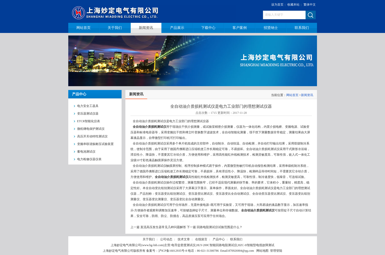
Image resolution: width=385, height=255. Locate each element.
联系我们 (236, 239)
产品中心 (219, 239)
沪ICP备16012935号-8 (172, 250)
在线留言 (201, 239)
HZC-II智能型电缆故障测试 (256, 245)
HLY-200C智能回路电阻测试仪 (216, 245)
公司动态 (166, 239)
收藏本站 (293, 4)
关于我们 (149, 239)
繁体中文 (310, 4)
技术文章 (184, 239)
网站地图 (262, 250)
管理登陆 (276, 250)
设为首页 (277, 4)
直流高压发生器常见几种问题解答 (163, 227)
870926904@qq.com (241, 250)
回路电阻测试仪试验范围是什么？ (219, 227)
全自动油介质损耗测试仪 (149, 127)
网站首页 (292, 95)
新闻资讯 (307, 95)
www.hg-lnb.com (152, 245)
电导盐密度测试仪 (183, 245)
